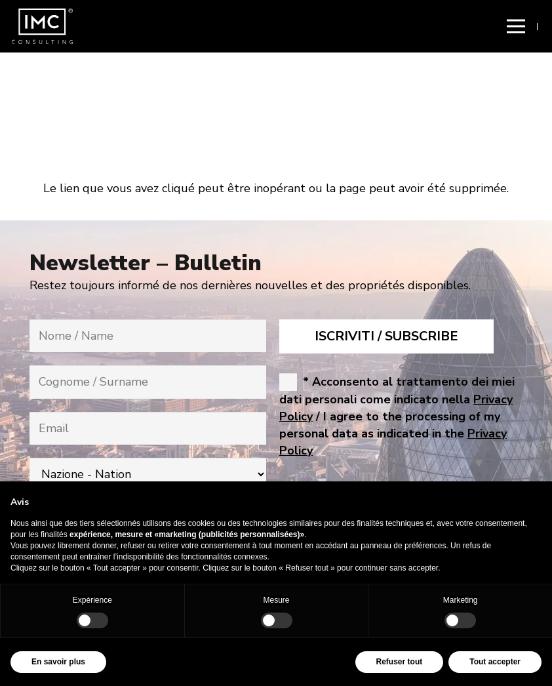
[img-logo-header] (42, 26)
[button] (515, 26)
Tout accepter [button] (495, 661)
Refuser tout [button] (399, 661)
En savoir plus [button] (58, 661)
